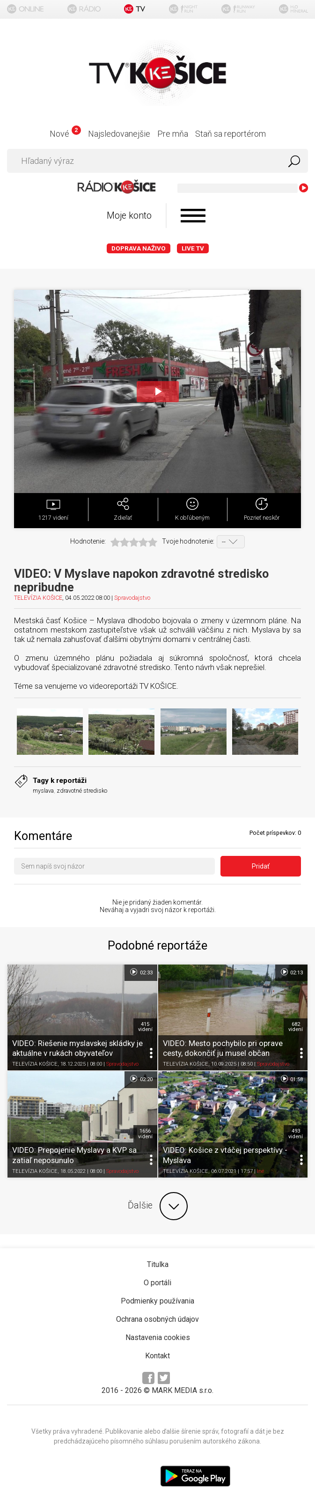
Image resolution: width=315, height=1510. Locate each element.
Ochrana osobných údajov (157, 1319)
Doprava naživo (138, 248)
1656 (145, 1133)
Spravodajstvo (132, 597)
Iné (260, 1171)
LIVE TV (193, 248)
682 (295, 1026)
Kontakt (157, 1355)
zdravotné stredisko (82, 790)
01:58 (291, 1079)
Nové (65, 134)
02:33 (140, 972)
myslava (43, 790)
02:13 (291, 972)
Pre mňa (172, 134)
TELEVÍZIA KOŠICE (38, 597)
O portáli (157, 1282)
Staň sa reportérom (230, 134)
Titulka (157, 1264)
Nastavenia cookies (157, 1337)
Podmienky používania (157, 1300)
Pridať (261, 866)
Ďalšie (158, 1206)
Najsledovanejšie (119, 134)
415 (145, 1026)
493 (295, 1133)
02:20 (140, 1079)
